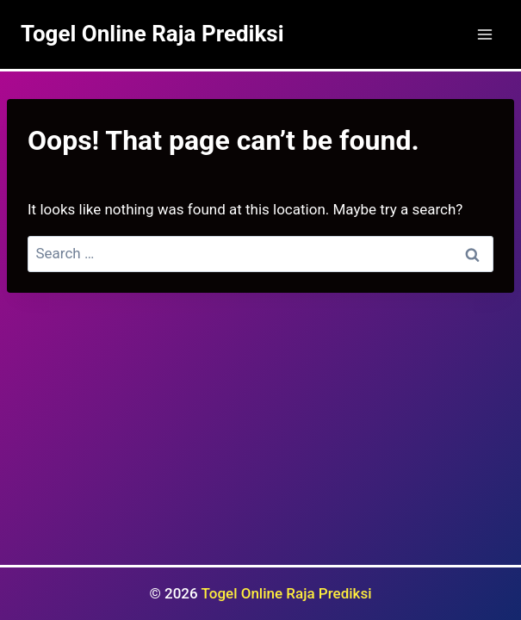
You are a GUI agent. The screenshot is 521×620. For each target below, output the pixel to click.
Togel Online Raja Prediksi (287, 593)
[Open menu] (484, 34)
